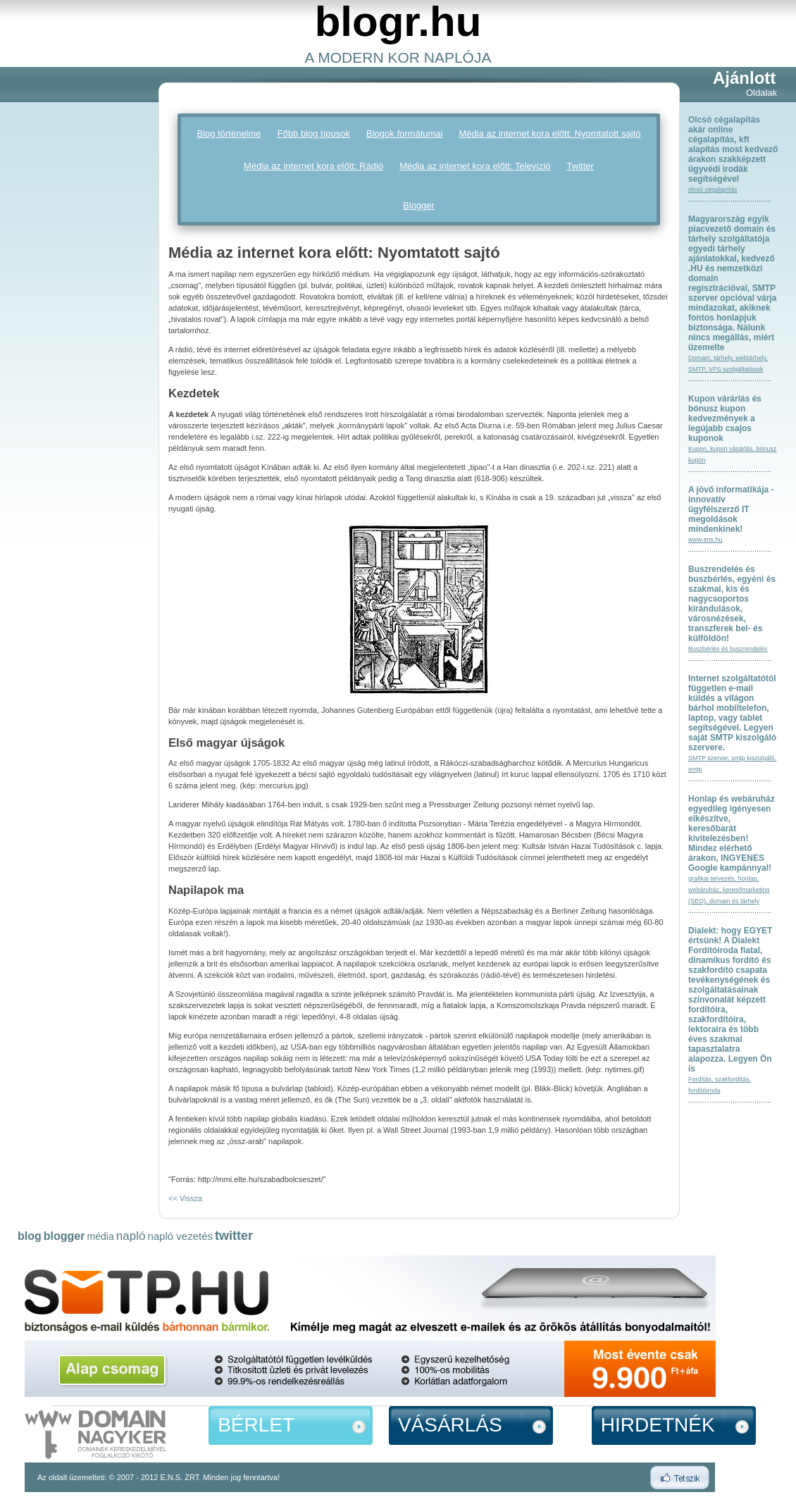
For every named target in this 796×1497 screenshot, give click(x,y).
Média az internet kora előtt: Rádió (313, 166)
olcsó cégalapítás (713, 189)
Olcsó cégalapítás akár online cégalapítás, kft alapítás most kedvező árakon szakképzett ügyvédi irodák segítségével (733, 149)
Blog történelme (229, 133)
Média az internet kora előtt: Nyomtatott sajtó (550, 133)
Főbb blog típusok (314, 133)
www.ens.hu (705, 539)
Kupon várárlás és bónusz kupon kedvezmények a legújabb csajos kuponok (724, 418)
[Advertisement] (74, 282)
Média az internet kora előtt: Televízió (474, 166)
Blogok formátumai (404, 133)
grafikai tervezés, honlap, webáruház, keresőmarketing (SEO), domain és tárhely (729, 890)
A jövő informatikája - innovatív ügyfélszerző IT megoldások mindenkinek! (731, 509)
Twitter (580, 166)
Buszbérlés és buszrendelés (728, 648)
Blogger (419, 205)
